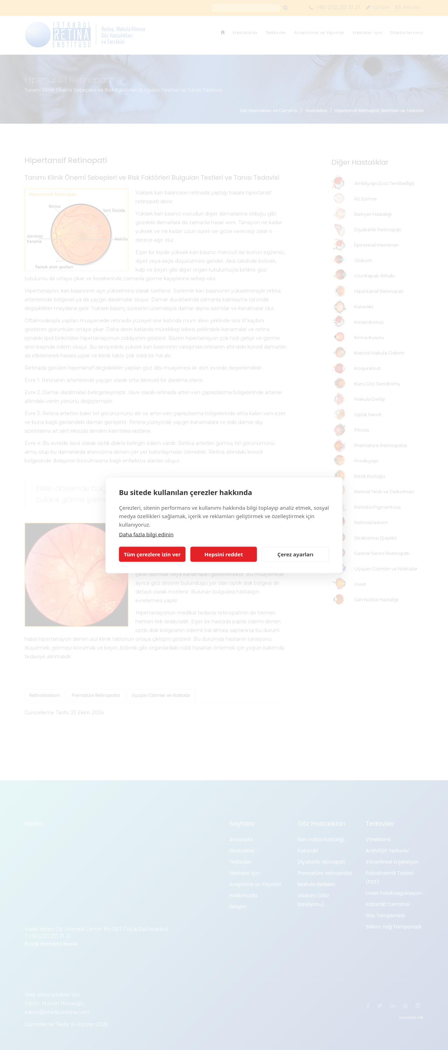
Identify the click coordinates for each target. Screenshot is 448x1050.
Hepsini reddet (223, 554)
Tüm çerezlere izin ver (152, 554)
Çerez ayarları (296, 554)
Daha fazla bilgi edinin (146, 533)
